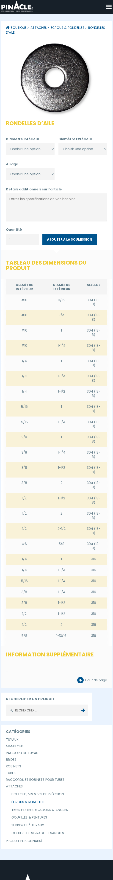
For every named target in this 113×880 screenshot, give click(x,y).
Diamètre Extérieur (75, 139)
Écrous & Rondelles (67, 27)
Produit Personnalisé (24, 841)
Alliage (12, 164)
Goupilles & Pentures (29, 817)
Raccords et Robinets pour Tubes (35, 779)
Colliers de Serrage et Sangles (37, 833)
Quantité (14, 229)
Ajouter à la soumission (69, 239)
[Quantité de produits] (22, 239)
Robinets (13, 766)
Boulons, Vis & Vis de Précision (37, 794)
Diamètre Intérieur (22, 139)
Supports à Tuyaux (27, 825)
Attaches (38, 27)
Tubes (11, 773)
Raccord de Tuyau (22, 753)
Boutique (19, 27)
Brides (11, 759)
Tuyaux (12, 739)
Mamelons (15, 746)
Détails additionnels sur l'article (34, 189)
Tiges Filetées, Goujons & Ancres (39, 809)
